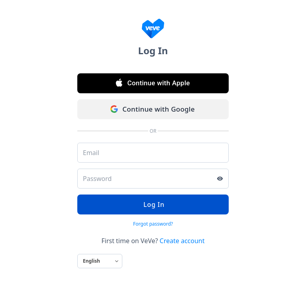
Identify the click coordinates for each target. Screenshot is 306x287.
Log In (153, 204)
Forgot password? (153, 223)
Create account (182, 240)
